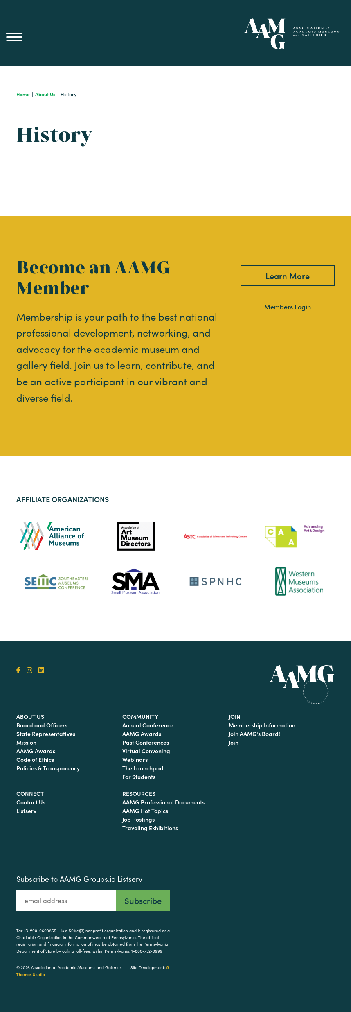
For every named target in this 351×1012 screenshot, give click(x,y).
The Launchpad (143, 768)
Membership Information (262, 725)
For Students (138, 777)
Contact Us (30, 802)
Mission (26, 742)
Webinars (135, 759)
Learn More (288, 275)
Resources (138, 793)
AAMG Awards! (36, 751)
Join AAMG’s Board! (254, 734)
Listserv (26, 810)
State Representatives (45, 734)
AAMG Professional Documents (163, 802)
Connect (30, 793)
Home (23, 93)
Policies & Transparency (48, 768)
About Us (45, 93)
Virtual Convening (146, 751)
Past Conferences (145, 742)
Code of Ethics (35, 759)
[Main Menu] (14, 37)
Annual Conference (147, 725)
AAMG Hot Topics (145, 810)
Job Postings (138, 819)
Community (140, 716)
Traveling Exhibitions (150, 828)
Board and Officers (42, 725)
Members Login (287, 306)
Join (235, 716)
